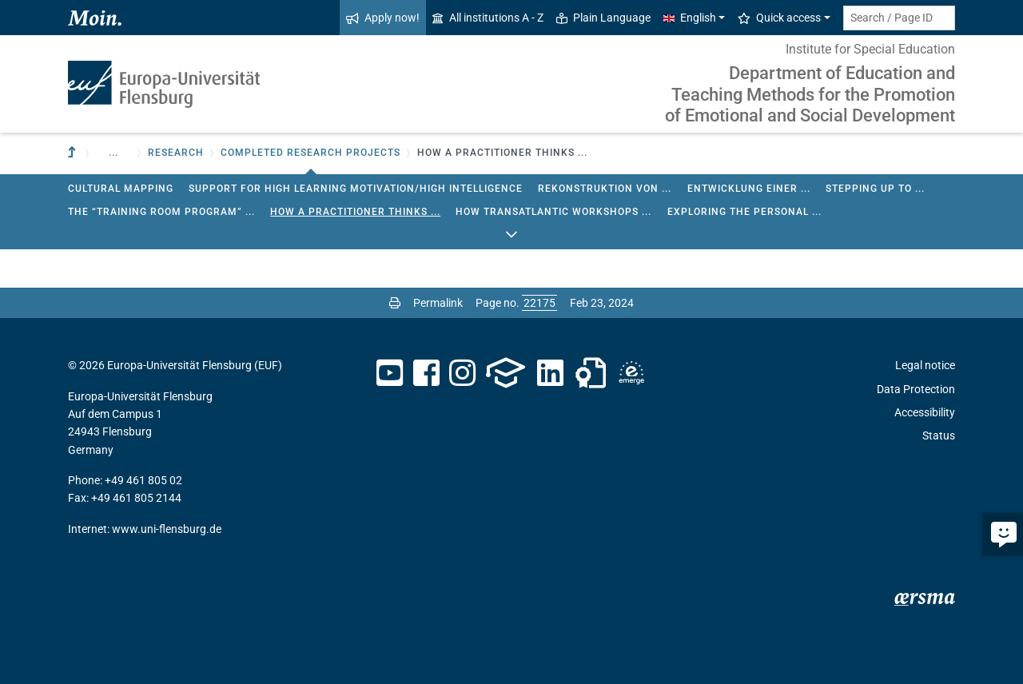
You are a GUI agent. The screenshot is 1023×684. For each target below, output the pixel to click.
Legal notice (925, 365)
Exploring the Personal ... (744, 211)
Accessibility (924, 412)
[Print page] (394, 302)
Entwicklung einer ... (748, 188)
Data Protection (916, 389)
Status (938, 435)
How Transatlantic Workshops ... (553, 211)
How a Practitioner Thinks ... (355, 211)
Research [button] (176, 152)
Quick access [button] (779, 17)
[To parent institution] (73, 153)
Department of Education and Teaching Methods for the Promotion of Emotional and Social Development (810, 94)
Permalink (438, 302)
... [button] (113, 152)
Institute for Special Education (870, 49)
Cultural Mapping (120, 188)
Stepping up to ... (875, 188)
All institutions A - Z (487, 17)
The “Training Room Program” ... (161, 211)
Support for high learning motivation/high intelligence (356, 188)
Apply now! (383, 17)
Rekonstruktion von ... (604, 188)
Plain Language (603, 17)
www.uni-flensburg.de (166, 529)
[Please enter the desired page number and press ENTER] (539, 303)
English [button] (689, 17)
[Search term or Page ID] (899, 18)
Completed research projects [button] (310, 152)
